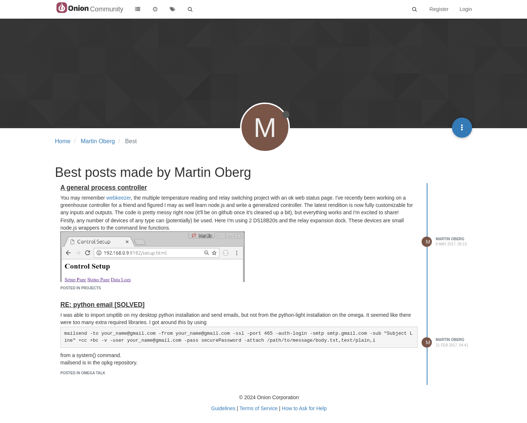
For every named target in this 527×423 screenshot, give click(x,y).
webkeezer (118, 198)
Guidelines (223, 408)
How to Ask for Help (304, 408)
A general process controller (103, 187)
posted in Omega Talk (82, 373)
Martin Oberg (450, 239)
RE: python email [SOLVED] (102, 304)
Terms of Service (258, 408)
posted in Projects (80, 288)
